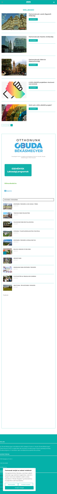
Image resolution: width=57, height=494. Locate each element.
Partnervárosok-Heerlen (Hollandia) (41, 37)
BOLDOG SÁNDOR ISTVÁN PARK (22, 249)
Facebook (5, 295)
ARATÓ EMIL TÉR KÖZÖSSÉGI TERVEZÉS (24, 285)
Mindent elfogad (19, 487)
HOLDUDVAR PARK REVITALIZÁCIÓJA (24, 222)
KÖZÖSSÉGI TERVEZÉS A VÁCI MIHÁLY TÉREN (26, 204)
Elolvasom (33, 19)
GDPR (1, 482)
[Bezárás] (34, 468)
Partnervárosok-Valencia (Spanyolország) (37, 60)
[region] (19, 479)
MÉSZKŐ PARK (17, 258)
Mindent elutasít (25, 484)
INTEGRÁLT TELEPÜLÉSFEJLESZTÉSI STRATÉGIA (27, 231)
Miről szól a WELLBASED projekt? (40, 105)
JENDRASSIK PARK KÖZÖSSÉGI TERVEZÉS (25, 267)
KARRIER (2, 488)
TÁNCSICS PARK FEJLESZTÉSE (22, 213)
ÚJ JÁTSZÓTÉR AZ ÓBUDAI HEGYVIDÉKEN (25, 276)
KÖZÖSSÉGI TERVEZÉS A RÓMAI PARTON (25, 240)
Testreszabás (11, 484)
